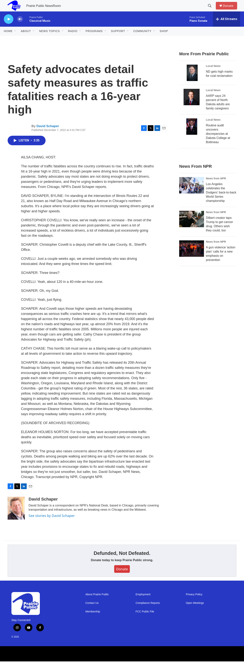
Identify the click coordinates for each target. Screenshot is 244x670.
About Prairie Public (97, 603)
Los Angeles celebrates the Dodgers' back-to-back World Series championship (221, 201)
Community (142, 39)
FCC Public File (145, 620)
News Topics (49, 39)
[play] (9, 28)
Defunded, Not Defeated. (122, 562)
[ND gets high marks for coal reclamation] (191, 81)
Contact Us (92, 611)
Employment (143, 603)
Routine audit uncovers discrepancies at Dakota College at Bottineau (218, 142)
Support (118, 39)
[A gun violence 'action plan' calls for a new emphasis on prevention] (191, 257)
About (26, 39)
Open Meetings (195, 611)
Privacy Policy (194, 603)
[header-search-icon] (211, 10)
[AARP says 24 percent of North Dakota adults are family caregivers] (191, 105)
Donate (230, 10)
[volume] (20, 27)
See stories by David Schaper (52, 524)
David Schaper (47, 134)
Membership (92, 620)
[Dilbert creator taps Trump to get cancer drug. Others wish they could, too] (191, 227)
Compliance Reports (148, 611)
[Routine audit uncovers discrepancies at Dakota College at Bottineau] (191, 135)
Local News (213, 74)
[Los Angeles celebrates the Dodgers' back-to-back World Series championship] (191, 194)
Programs (94, 39)
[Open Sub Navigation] (15, 39)
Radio (72, 39)
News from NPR (216, 187)
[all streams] (226, 27)
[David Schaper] (16, 516)
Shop (164, 39)
